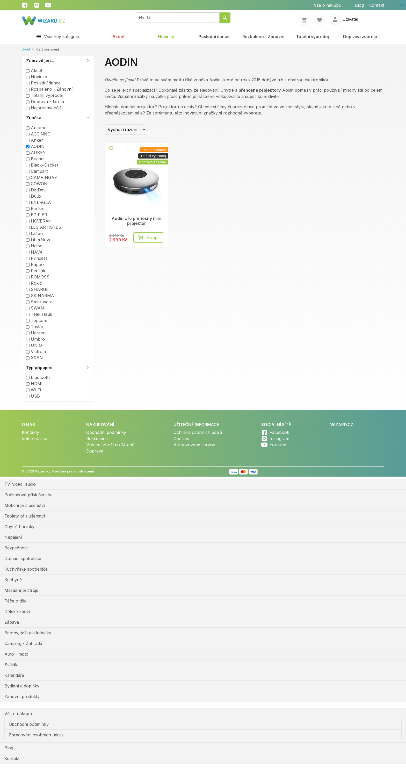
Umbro (35, 339)
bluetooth (38, 377)
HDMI (34, 383)
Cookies (181, 438)
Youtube (278, 444)
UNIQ (34, 345)
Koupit (153, 237)
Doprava (94, 451)
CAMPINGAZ (41, 177)
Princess (37, 258)
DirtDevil (36, 189)
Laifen (34, 233)
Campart (37, 171)
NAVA (34, 252)
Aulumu (36, 127)
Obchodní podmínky (106, 432)
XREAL (35, 357)
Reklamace (97, 438)
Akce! (118, 36)
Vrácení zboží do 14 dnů (110, 444)
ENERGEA (38, 202)
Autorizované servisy (194, 444)
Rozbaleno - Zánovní (263, 36)
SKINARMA (40, 295)
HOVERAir (38, 221)
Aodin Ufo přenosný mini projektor (136, 221)
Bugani (35, 158)
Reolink (35, 270)
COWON (36, 183)
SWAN (35, 308)
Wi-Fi (33, 389)
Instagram (279, 438)
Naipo (34, 245)
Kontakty (30, 432)
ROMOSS (37, 276)
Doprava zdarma (360, 36)
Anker (34, 140)
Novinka (36, 76)
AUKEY (36, 152)
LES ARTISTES (43, 227)
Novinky (166, 36)
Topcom (36, 320)
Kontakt (376, 5)
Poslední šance (214, 36)
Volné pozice (34, 438)
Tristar (35, 326)
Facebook (279, 432)
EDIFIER (36, 214)
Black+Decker (42, 165)
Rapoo (35, 264)
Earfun (35, 208)
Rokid (34, 283)
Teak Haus (39, 314)
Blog (359, 5)
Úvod (26, 49)
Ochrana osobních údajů (197, 432)
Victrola (36, 351)
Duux (33, 196)
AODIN (35, 146)
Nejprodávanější (44, 107)
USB (33, 396)
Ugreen (36, 332)
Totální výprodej (312, 36)
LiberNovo (39, 239)
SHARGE (37, 289)
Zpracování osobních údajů (36, 734)
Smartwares (40, 301)
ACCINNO (38, 134)
